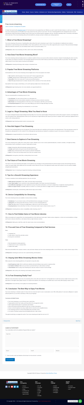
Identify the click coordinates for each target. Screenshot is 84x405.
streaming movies (21, 30)
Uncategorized (17, 26)
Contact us (80, 12)
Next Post (78, 320)
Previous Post (6, 320)
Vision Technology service (44, 401)
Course (32, 12)
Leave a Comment (9, 26)
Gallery (64, 12)
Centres (36, 12)
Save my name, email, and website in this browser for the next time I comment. (24, 355)
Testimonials (69, 12)
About (27, 12)
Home (23, 12)
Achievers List (43, 12)
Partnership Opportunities (54, 12)
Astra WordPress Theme (51, 373)
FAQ (75, 12)
